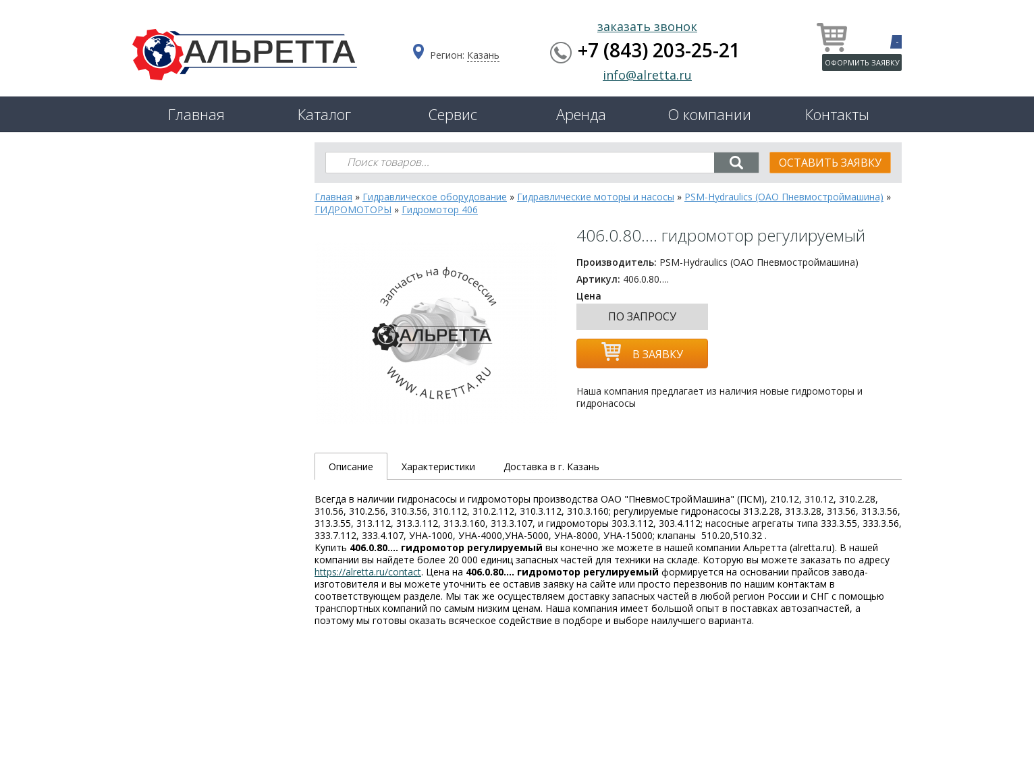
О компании (709, 114)
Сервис (452, 114)
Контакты (837, 114)
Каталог (324, 114)
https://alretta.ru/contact (368, 571)
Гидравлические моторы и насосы (595, 196)
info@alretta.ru (647, 75)
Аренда (581, 114)
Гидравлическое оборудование (434, 196)
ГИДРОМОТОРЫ (353, 209)
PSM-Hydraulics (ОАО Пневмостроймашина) (783, 196)
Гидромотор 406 (440, 209)
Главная (196, 114)
